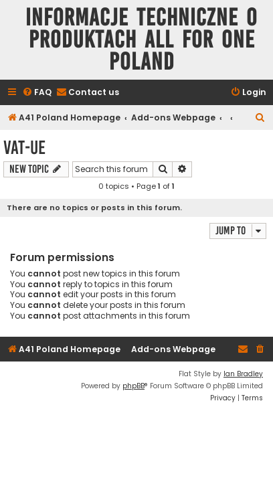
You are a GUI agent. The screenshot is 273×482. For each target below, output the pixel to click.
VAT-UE (24, 147)
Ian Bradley (243, 374)
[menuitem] (37, 93)
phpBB (133, 386)
